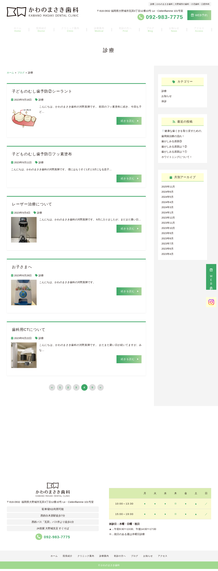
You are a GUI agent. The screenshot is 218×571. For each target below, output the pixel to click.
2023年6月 (167, 247)
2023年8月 (167, 237)
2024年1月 (167, 211)
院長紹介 (44, 29)
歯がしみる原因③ (171, 140)
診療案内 (100, 29)
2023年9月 (167, 231)
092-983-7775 (53, 536)
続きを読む (128, 120)
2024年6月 (167, 191)
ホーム (22, 29)
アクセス (194, 29)
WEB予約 (199, 15)
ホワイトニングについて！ (176, 156)
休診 (164, 101)
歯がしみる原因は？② (174, 146)
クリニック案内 (72, 29)
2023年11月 (168, 221)
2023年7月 (167, 242)
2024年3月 (167, 206)
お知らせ (170, 29)
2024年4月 (167, 201)
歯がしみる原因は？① (174, 151)
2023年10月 (168, 226)
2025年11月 (168, 185)
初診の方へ (125, 29)
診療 (41, 99)
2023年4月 (167, 252)
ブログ (148, 29)
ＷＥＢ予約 (211, 277)
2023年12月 (168, 216)
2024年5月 (167, 196)
